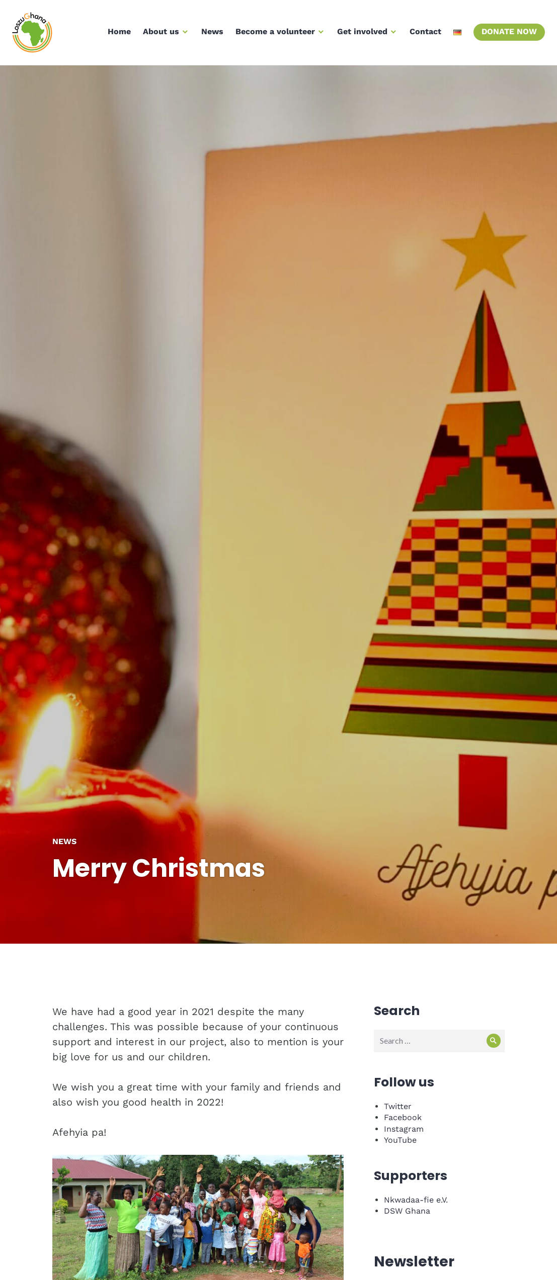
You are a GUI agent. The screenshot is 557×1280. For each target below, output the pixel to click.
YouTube (400, 1140)
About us (158, 34)
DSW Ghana (407, 1211)
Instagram (404, 1129)
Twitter (398, 1106)
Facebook (403, 1117)
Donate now (506, 34)
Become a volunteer (272, 34)
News (209, 34)
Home (116, 34)
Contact (422, 34)
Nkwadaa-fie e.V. (416, 1200)
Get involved (359, 34)
